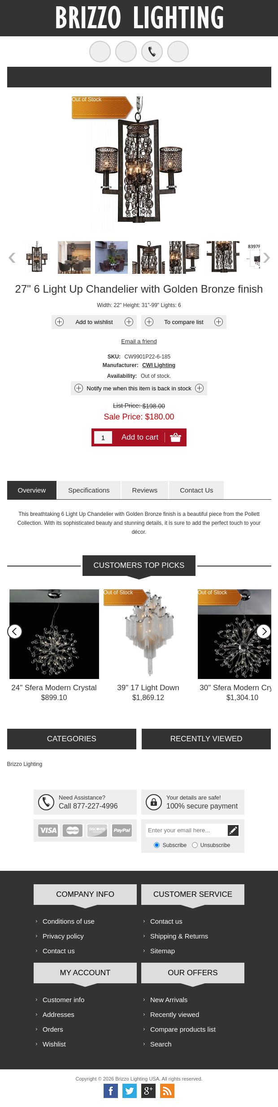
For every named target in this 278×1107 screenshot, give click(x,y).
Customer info (63, 999)
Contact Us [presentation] (196, 490)
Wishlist (54, 1044)
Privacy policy (63, 936)
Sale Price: (123, 416)
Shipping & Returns (179, 936)
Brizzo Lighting (25, 764)
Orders (53, 1029)
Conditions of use (69, 921)
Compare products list (183, 1029)
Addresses (58, 1014)
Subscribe (175, 845)
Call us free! (152, 51)
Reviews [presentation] (145, 490)
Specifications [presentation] (89, 490)
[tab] (32, 490)
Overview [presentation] (32, 490)
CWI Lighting (158, 365)
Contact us (59, 951)
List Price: (126, 405)
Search (161, 1044)
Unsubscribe (215, 845)
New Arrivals (168, 999)
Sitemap (162, 951)
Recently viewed (174, 1014)
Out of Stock (118, 592)
